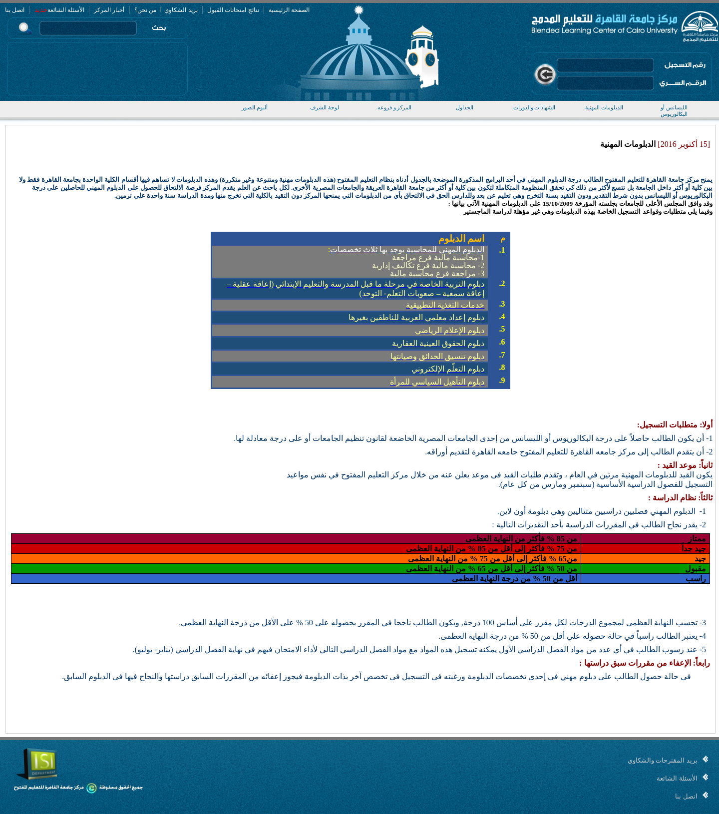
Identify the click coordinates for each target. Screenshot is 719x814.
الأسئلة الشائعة (65, 9)
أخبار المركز (109, 9)
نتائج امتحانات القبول (233, 9)
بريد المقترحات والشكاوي (663, 760)
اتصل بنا (14, 9)
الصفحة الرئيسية (289, 9)
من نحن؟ (145, 9)
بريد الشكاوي (180, 9)
